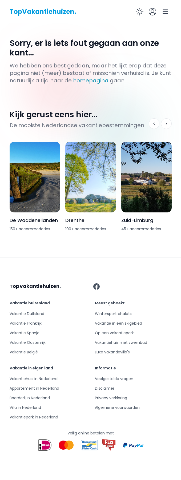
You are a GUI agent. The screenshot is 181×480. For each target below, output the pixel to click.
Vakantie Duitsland (27, 313)
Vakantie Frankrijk (26, 323)
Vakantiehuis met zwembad (121, 342)
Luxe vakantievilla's (112, 352)
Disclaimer (104, 388)
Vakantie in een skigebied (118, 323)
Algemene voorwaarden (117, 407)
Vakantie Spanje (24, 333)
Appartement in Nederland (34, 388)
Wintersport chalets (113, 313)
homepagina (90, 80)
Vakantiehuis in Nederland (34, 378)
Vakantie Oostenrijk (28, 342)
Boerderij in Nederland (30, 398)
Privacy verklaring (111, 398)
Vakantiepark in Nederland (34, 417)
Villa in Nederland (25, 407)
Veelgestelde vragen (114, 378)
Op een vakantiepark (114, 333)
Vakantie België (24, 352)
